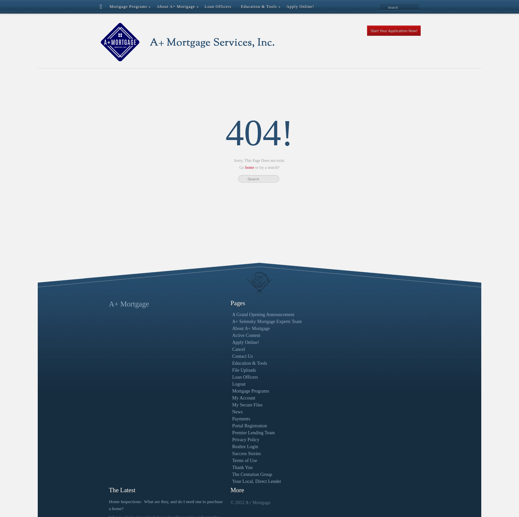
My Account (203, 398)
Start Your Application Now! (393, 30)
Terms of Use (204, 460)
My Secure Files (207, 404)
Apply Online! (205, 342)
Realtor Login (204, 446)
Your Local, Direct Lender (216, 481)
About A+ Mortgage (210, 328)
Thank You (202, 467)
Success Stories (206, 453)
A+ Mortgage (129, 304)
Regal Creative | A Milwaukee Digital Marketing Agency (232, 503)
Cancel (198, 349)
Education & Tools (209, 363)
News (197, 411)
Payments (201, 418)
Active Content (206, 335)
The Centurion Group (212, 474)
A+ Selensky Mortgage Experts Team (226, 321)
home (249, 167)
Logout (198, 384)
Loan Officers (204, 377)
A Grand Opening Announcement (223, 314)
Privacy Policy (205, 439)
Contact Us (202, 356)
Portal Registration (209, 425)
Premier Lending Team (213, 432)
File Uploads (203, 370)
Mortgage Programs (210, 391)
